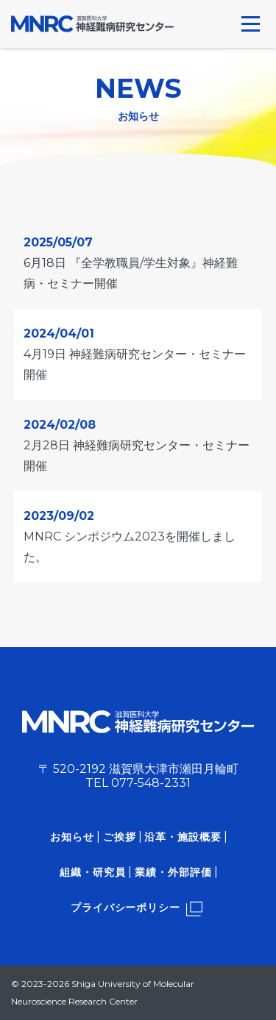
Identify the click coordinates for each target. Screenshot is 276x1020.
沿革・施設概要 (183, 837)
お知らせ (72, 837)
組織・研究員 (93, 872)
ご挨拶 (119, 837)
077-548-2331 (151, 783)
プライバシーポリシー (126, 907)
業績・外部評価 (173, 872)
